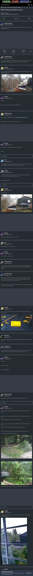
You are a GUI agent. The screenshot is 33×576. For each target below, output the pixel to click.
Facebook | (12, 7)
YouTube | (15, 7)
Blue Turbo (6, 335)
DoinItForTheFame (8, 23)
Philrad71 (6, 170)
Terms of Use (4, 573)
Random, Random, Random (13, 14)
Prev (4, 18)
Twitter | (8, 7)
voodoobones (7, 346)
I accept (28, 573)
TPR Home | (2, 7)
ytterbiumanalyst (8, 56)
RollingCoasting (7, 113)
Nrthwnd (6, 96)
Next (29, 18)
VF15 (5, 160)
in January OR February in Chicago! (21, 117)
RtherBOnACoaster (5, 13)
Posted (8, 24)
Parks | (6, 7)
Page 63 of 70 (16, 18)
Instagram (19, 7)
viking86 (6, 67)
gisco (5, 242)
